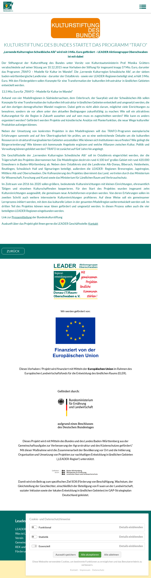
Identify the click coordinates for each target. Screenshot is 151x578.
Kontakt (93, 223)
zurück (13, 251)
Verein (19, 538)
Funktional (45, 527)
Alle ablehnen (111, 554)
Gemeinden (22, 542)
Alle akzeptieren (90, 554)
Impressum (85, 570)
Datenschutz (98, 570)
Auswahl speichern (66, 554)
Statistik (43, 536)
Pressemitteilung (22, 217)
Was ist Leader (24, 533)
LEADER (20, 529)
